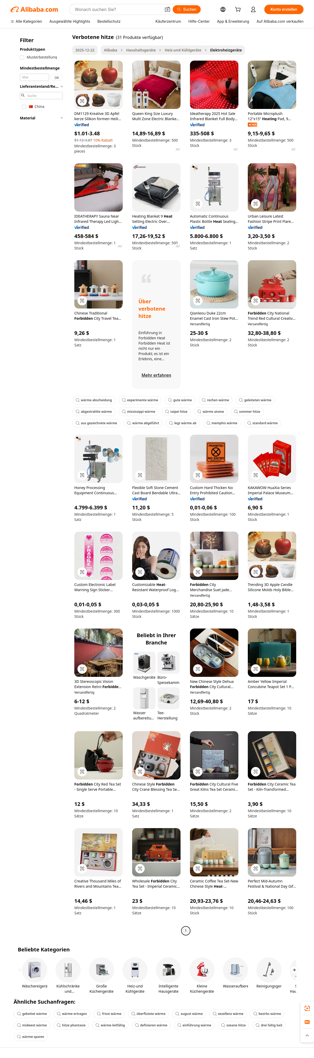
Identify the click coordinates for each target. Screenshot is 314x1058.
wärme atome (210, 411)
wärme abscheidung (94, 400)
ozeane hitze (233, 1025)
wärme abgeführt (143, 423)
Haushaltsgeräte (141, 50)
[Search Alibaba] (117, 9)
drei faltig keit (269, 1025)
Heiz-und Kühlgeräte (183, 50)
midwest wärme (32, 1025)
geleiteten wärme (255, 400)
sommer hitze (247, 411)
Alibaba (110, 50)
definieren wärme (151, 1025)
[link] (307, 1008)
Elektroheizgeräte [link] (226, 50)
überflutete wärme (148, 1014)
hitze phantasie (71, 1025)
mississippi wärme (138, 411)
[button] (167, 9)
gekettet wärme (32, 1014)
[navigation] (40, 484)
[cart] (239, 10)
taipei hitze (176, 411)
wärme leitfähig (110, 1025)
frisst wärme (109, 1014)
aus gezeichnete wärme (96, 423)
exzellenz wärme (228, 1014)
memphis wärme (221, 423)
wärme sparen (30, 1036)
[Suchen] (187, 9)
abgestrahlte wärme (94, 411)
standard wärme (262, 423)
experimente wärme (140, 400)
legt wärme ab (182, 423)
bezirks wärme (267, 1014)
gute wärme (180, 400)
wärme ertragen (72, 1014)
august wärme (189, 1014)
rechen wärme (215, 400)
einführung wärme (194, 1025)
